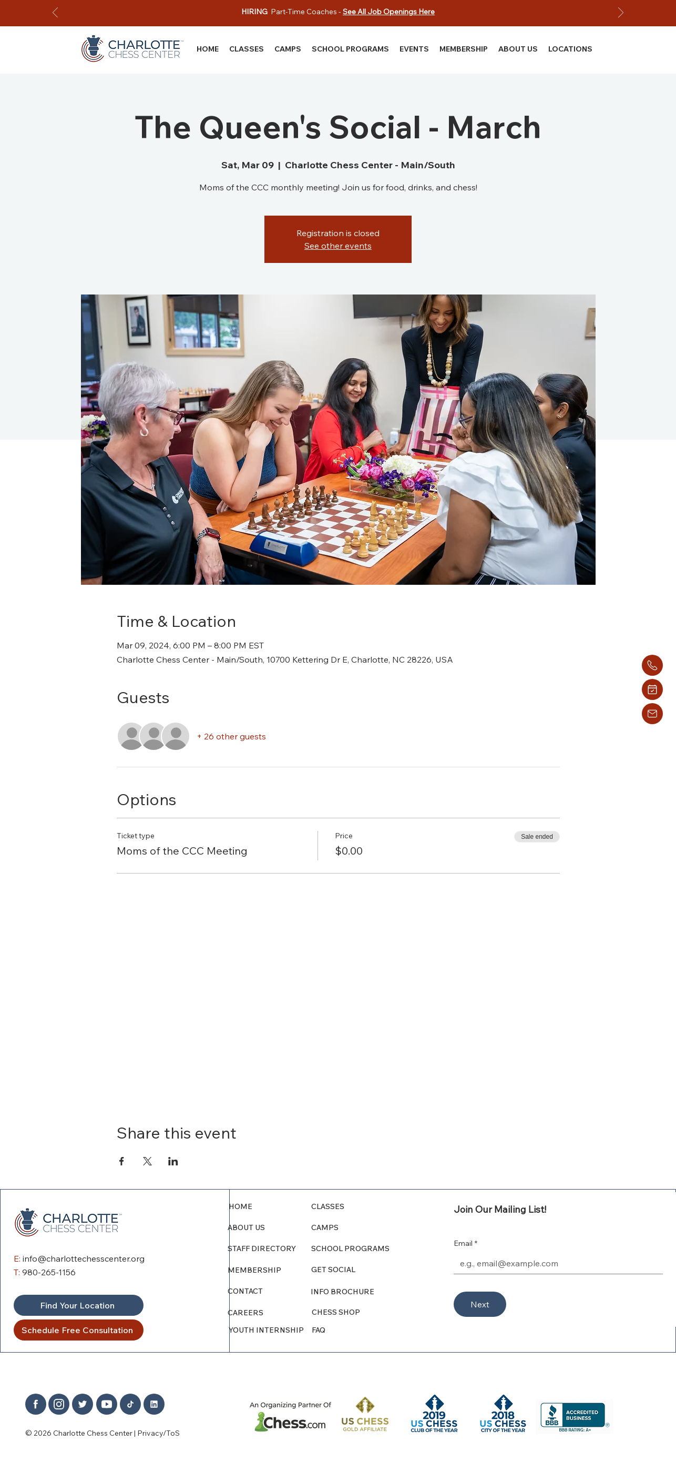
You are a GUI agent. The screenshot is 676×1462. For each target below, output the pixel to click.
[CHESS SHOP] (358, 1312)
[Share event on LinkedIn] (173, 1161)
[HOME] (271, 1206)
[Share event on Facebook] (122, 1161)
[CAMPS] (358, 1227)
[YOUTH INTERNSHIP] (271, 1330)
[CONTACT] (266, 1291)
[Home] (652, 665)
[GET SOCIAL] (361, 1269)
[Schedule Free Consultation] (79, 1330)
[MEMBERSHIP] (270, 1270)
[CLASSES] (358, 1206)
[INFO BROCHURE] (357, 1291)
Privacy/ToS (158, 1433)
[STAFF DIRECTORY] (270, 1248)
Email (465, 1243)
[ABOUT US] (270, 1227)
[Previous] (55, 13)
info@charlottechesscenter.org (84, 1258)
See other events (338, 245)
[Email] (555, 1263)
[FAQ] (358, 1330)
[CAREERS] (270, 1312)
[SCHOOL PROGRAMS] (358, 1248)
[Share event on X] (147, 1161)
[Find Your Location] (79, 1305)
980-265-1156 (49, 1272)
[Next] (620, 13)
